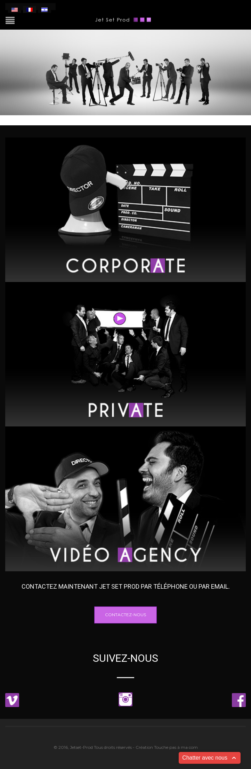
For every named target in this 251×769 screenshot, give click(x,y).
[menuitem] (14, 9)
